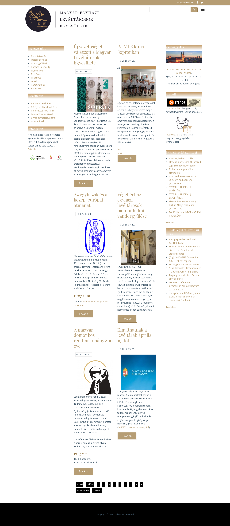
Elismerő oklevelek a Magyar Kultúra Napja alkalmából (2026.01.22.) (183, 205)
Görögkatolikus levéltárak (44, 107)
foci (119, 148)
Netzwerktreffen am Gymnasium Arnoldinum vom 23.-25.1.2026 (184, 286)
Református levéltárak (42, 110)
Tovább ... (171, 222)
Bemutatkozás (38, 56)
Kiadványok (37, 70)
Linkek (34, 81)
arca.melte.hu (173, 108)
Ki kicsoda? (36, 77)
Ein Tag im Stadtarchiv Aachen (184, 264)
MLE (119, 152)
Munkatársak (37, 121)
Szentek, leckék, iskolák (181, 158)
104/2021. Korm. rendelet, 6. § (133, 427)
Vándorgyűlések (39, 63)
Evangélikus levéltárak (42, 114)
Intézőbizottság (39, 59)
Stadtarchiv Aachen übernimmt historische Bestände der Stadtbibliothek (185, 250)
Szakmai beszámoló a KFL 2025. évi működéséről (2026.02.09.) (182, 180)
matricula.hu (172, 134)
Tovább (86, 184)
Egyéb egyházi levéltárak (43, 117)
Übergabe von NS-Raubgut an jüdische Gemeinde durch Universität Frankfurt (184, 297)
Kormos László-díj (40, 66)
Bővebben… (34, 149)
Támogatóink (38, 84)
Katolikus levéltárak (41, 103)
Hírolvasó (36, 88)
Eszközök (36, 74)
